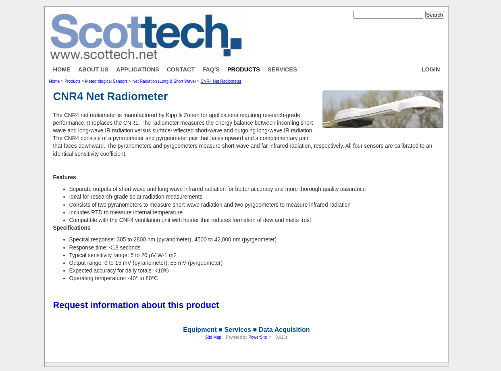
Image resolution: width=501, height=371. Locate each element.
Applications (137, 69)
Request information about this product (136, 305)
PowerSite (257, 337)
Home (62, 69)
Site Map (213, 337)
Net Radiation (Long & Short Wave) (164, 81)
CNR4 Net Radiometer (221, 81)
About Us (93, 69)
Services (282, 69)
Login (431, 69)
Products (243, 69)
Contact (181, 69)
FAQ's (211, 69)
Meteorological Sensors (106, 81)
